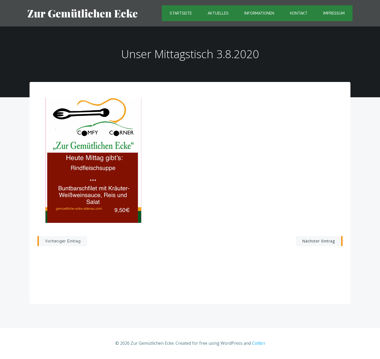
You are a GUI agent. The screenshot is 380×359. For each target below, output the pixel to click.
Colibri (258, 343)
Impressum (334, 13)
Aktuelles (218, 13)
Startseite (181, 13)
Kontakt (298, 13)
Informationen (259, 13)
